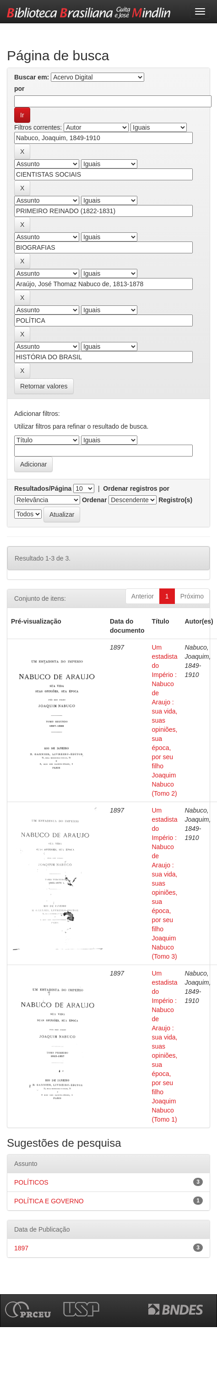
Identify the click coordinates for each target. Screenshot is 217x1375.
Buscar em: (31, 77)
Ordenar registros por (136, 488)
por (19, 88)
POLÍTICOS (31, 1182)
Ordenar (94, 500)
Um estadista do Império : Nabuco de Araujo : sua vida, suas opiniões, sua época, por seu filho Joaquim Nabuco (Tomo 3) (164, 883)
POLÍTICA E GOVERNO (49, 1201)
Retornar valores (44, 386)
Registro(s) (175, 500)
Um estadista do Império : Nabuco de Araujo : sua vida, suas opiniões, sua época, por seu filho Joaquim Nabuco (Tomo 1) (164, 1046)
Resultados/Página (42, 488)
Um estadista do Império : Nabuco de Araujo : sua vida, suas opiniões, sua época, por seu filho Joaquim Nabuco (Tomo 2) (164, 720)
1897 (21, 1248)
